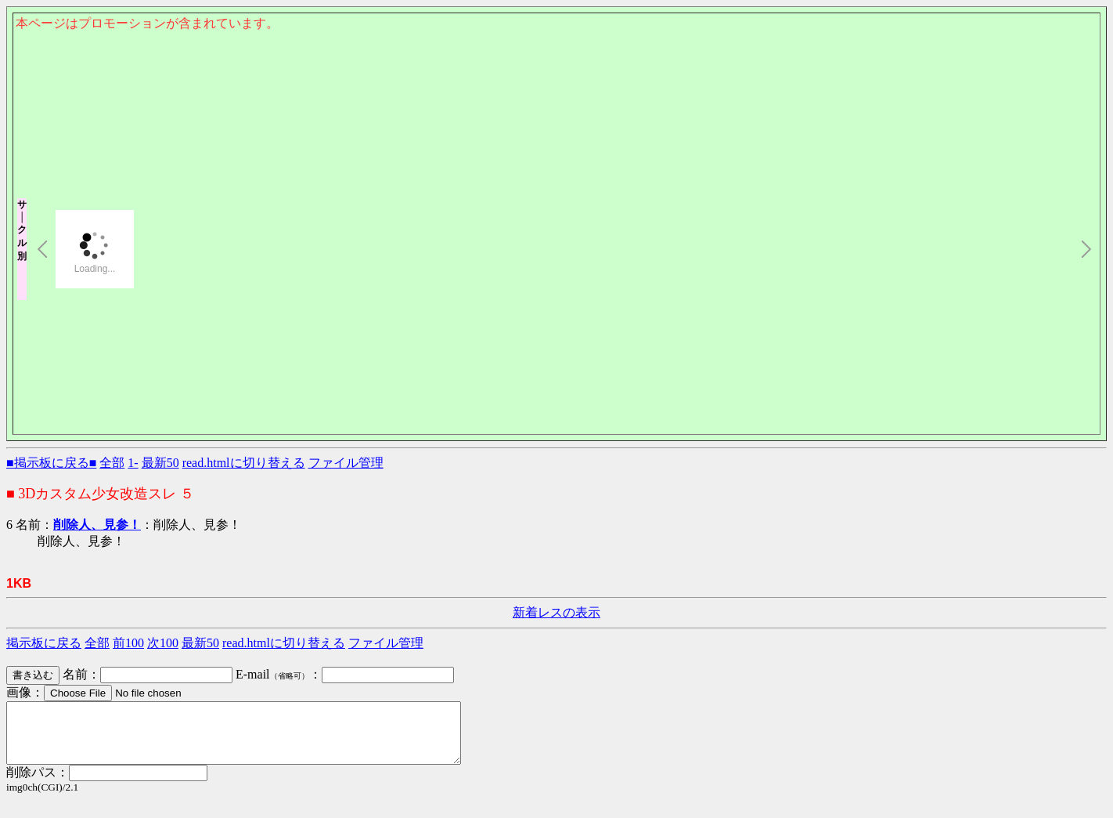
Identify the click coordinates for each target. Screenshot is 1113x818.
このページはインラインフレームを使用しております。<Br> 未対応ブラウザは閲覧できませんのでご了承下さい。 (556, 114)
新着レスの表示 (556, 612)
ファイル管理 (346, 462)
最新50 (160, 462)
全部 (111, 462)
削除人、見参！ (97, 524)
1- (133, 462)
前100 (128, 643)
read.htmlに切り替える (243, 462)
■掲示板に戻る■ (51, 462)
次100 (162, 643)
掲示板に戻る (43, 643)
